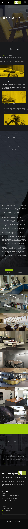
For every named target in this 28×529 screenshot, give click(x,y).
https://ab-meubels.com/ (10, 513)
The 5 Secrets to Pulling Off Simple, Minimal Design (11, 495)
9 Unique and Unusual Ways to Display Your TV (10, 496)
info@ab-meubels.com (10, 511)
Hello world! (4, 493)
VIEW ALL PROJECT (13, 428)
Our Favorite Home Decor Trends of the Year (9, 500)
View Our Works (14, 23)
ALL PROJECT (9, 274)
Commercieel (18, 274)
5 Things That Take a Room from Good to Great (10, 498)
